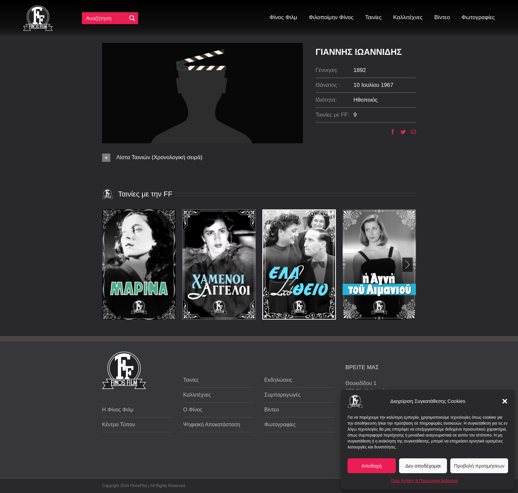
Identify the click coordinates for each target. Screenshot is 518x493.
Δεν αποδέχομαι (423, 466)
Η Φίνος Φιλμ (117, 409)
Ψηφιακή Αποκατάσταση (211, 424)
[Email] (411, 131)
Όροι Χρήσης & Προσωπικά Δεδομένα (424, 480)
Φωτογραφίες (280, 424)
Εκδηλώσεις (278, 380)
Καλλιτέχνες (197, 395)
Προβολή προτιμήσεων (479, 466)
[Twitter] (400, 131)
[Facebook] (390, 131)
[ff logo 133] (38, 8)
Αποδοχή (371, 466)
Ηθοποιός (365, 100)
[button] (504, 401)
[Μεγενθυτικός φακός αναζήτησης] (132, 18)
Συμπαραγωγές (282, 395)
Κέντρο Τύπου (118, 424)
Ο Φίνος (193, 409)
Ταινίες (191, 380)
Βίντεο (271, 409)
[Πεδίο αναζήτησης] (106, 18)
